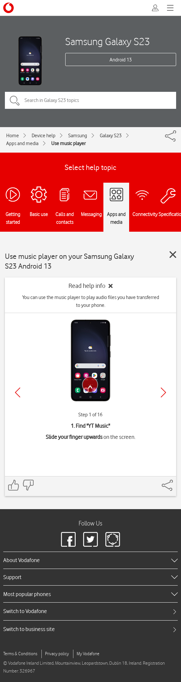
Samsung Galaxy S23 (107, 41)
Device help (43, 136)
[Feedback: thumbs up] (13, 485)
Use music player (68, 143)
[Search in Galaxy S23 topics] (90, 100)
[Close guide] (173, 254)
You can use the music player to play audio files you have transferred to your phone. (90, 301)
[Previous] (17, 392)
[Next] (163, 392)
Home (12, 136)
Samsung (77, 136)
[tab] (90, 611)
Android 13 (121, 60)
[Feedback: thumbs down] (28, 485)
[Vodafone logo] (8, 8)
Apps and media (22, 143)
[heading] (90, 560)
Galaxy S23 (111, 136)
